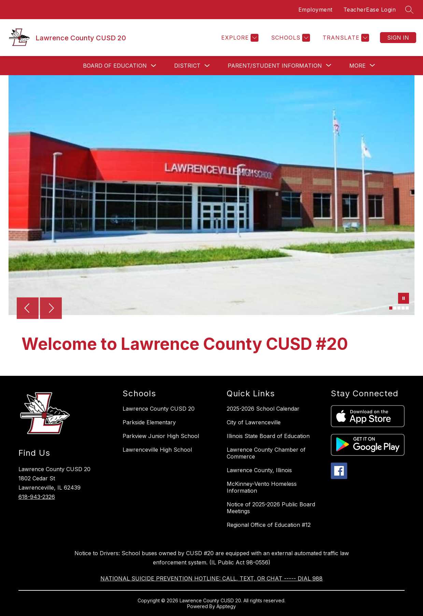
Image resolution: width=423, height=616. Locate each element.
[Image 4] (403, 308)
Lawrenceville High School (157, 449)
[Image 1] (390, 308)
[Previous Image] (28, 308)
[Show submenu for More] (357, 65)
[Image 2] (394, 308)
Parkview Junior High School (161, 436)
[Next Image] (51, 308)
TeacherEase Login (369, 9)
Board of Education (115, 65)
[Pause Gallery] (403, 299)
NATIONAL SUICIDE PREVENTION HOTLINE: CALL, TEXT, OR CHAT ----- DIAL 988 (211, 578)
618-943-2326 (36, 496)
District (187, 65)
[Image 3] (398, 308)
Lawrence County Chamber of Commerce (266, 453)
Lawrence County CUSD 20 (159, 408)
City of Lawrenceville (254, 422)
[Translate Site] (345, 37)
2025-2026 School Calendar (263, 408)
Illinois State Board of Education (268, 436)
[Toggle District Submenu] (207, 65)
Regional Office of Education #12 (269, 524)
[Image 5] (407, 308)
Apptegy (226, 606)
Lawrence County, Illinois (259, 470)
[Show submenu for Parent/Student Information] (275, 65)
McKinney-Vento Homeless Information (262, 487)
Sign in (398, 37)
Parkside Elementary (149, 422)
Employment (315, 9)
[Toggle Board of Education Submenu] (154, 65)
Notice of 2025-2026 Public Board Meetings (271, 508)
